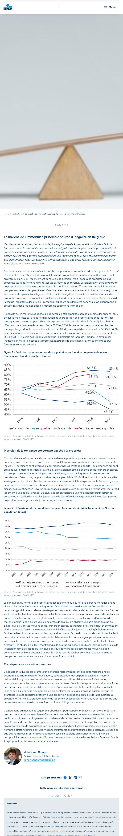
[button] (110, 7)
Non (67, 795)
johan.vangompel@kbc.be (39, 759)
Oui (55, 795)
